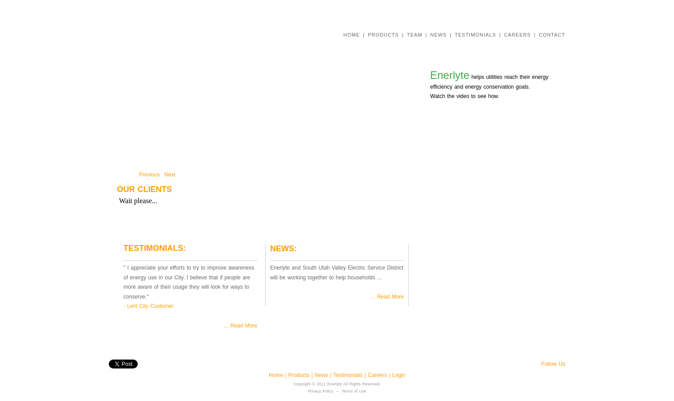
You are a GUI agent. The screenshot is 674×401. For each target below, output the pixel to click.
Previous (149, 175)
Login (398, 375)
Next (170, 175)
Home (277, 375)
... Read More (240, 326)
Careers (378, 375)
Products (298, 375)
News (322, 375)
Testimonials (348, 375)
